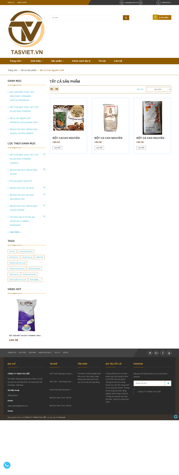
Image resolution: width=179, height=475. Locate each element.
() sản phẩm (164, 17)
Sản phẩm (57, 61)
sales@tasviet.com (131, 2)
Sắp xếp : (140, 89)
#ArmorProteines (26, 251)
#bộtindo (39, 257)
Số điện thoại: (14, 390)
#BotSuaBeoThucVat (17, 280)
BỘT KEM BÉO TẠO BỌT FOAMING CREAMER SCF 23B (30, 335)
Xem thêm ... (15, 232)
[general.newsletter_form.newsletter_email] (152, 383)
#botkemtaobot (34, 269)
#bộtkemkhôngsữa (16, 269)
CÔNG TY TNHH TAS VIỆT (19, 374)
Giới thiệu (37, 61)
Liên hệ (118, 61)
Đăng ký (11, 2)
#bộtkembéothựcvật (17, 263)
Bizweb (62, 417)
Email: (10, 401)
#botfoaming (27, 257)
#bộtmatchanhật (29, 274)
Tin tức (102, 61)
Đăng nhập (22, 2)
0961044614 (13, 395)
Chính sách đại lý (81, 61)
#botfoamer (13, 257)
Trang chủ (16, 61)
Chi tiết (57, 148)
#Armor (12, 251)
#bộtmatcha (14, 274)
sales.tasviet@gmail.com (18, 406)
